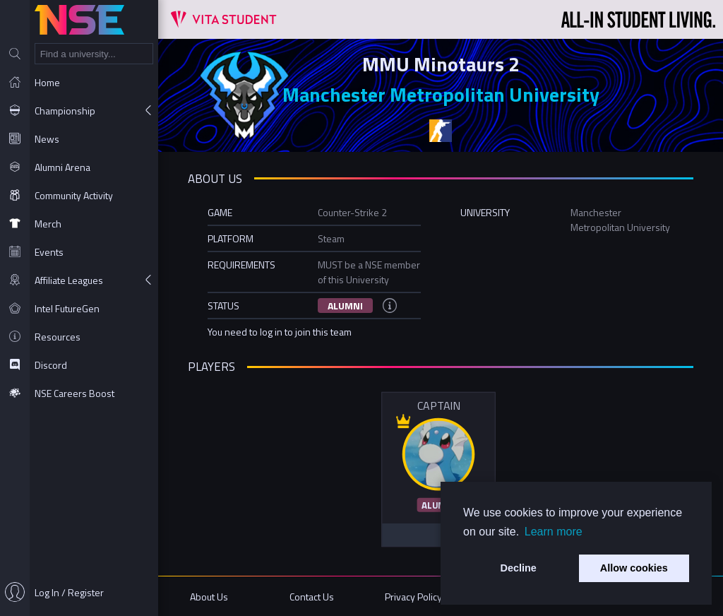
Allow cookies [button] (634, 568)
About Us (209, 596)
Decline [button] (519, 568)
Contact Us (311, 596)
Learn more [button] (553, 532)
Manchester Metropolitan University (440, 94)
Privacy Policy (413, 596)
